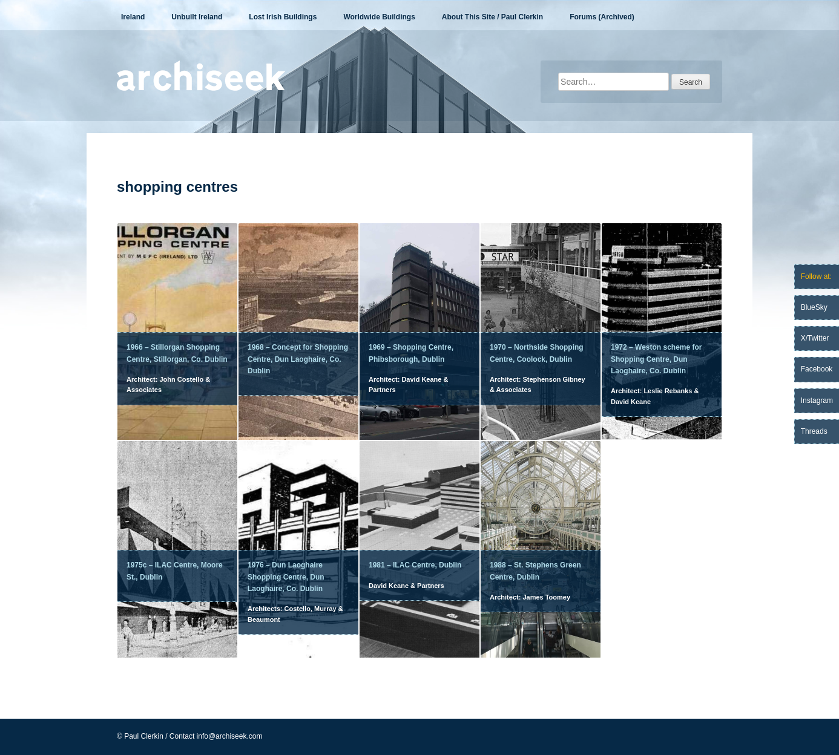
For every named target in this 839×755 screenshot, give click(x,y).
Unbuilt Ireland (196, 17)
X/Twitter (815, 338)
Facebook (817, 369)
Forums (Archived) (602, 17)
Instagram (817, 400)
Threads (814, 431)
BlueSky (814, 307)
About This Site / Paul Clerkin (492, 17)
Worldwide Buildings (379, 17)
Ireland (133, 17)
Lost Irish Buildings (283, 17)
